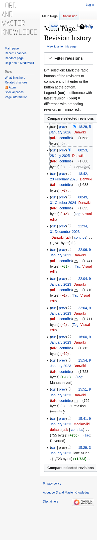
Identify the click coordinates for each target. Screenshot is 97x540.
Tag (78, 214)
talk (54, 138)
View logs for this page (62, 46)
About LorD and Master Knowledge (66, 492)
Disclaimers (50, 501)
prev (62, 127)
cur (53, 150)
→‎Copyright (80, 167)
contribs (65, 138)
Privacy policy (52, 483)
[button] (68, 58)
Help (89, 27)
